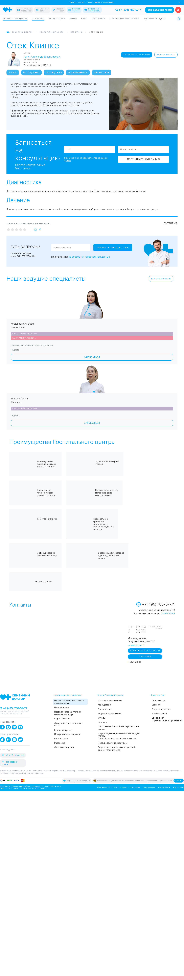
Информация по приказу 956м (156, 787)
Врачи (84, 18)
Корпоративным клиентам (124, 18)
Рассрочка (59, 743)
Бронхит (13, 72)
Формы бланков (62, 719)
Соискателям (158, 700)
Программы (98, 18)
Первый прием (61, 707)
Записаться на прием (159, 10)
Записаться (92, 357)
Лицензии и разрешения (110, 713)
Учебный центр (159, 713)
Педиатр (15, 350)
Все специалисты (161, 279)
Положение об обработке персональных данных (118, 787)
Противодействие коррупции (112, 743)
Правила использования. (103, 2)
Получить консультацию (90, 163)
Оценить (178, 780)
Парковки (145, 657)
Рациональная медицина (24, 338)
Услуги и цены (57, 18)
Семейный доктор (13, 755)
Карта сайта (178, 787)
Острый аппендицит (78, 72)
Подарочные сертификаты (67, 734)
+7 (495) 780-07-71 (128, 9)
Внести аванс (61, 738)
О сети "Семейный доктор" (110, 695)
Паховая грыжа (101, 72)
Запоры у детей (54, 72)
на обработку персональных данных (89, 256)
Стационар (38, 18)
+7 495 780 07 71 (136, 645)
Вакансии (156, 705)
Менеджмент (104, 705)
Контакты (102, 722)
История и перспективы (110, 700)
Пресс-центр (104, 709)
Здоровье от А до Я (154, 18)
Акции (73, 18)
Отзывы (101, 718)
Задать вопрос (166, 55)
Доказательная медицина (24, 334)
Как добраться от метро (145, 651)
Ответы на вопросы (64, 747)
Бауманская (168, 613)
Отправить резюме (161, 709)
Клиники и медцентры (15, 18)
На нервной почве (10, 762)
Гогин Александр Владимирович (42, 56)
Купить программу (63, 730)
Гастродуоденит (31, 72)
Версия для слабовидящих (76, 780)
